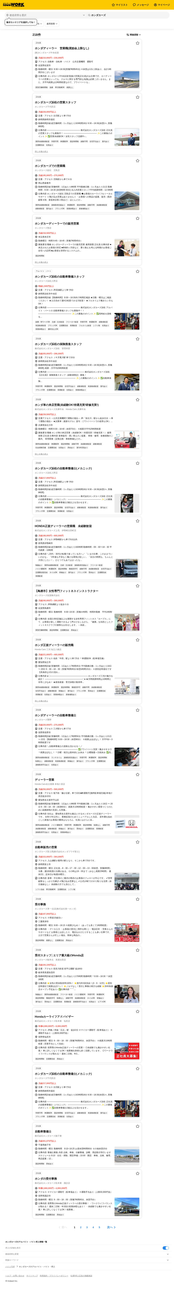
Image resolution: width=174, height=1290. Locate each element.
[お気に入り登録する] (137, 43)
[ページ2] (81, 1227)
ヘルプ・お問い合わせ (14, 1276)
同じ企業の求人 (41, 151)
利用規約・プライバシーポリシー (54, 1276)
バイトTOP (10, 1267)
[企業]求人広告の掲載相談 (81, 1276)
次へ (110, 1227)
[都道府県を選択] (45, 15)
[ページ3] (87, 1227)
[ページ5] (99, 1227)
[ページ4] (93, 1227)
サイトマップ (32, 1276)
